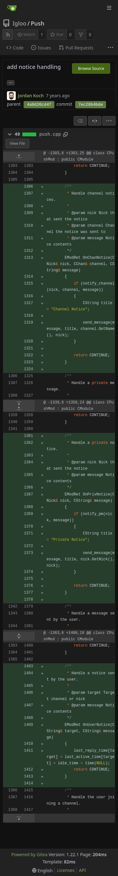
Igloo (19, 23)
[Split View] (94, 121)
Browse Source (91, 68)
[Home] (12, 8)
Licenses (66, 870)
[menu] (108, 121)
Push (37, 23)
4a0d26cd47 (39, 104)
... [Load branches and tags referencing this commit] (11, 82)
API (82, 870)
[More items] (110, 48)
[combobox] (80, 121)
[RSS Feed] (8, 34)
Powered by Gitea (29, 854)
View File (17, 143)
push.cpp (50, 134)
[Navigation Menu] (109, 8)
